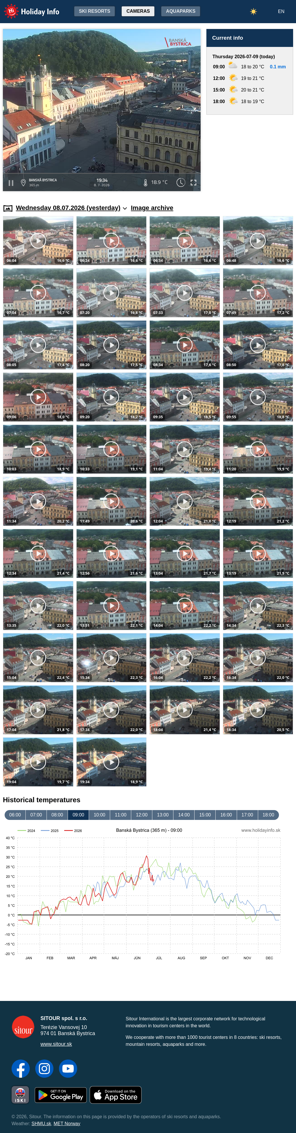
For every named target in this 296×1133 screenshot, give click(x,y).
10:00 (99, 814)
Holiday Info (26, 7)
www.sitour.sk (56, 1044)
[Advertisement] (249, 153)
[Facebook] (21, 1069)
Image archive (152, 207)
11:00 (120, 814)
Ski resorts (94, 11)
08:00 (57, 814)
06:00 (15, 814)
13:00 (163, 814)
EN (281, 11)
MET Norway (67, 1123)
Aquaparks (180, 11)
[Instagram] (44, 1069)
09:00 (78, 814)
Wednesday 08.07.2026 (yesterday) (71, 207)
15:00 (205, 814)
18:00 (268, 814)
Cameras (138, 11)
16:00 (226, 814)
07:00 (36, 814)
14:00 (184, 814)
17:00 (247, 814)
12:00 (141, 814)
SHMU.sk (41, 1123)
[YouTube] (68, 1069)
